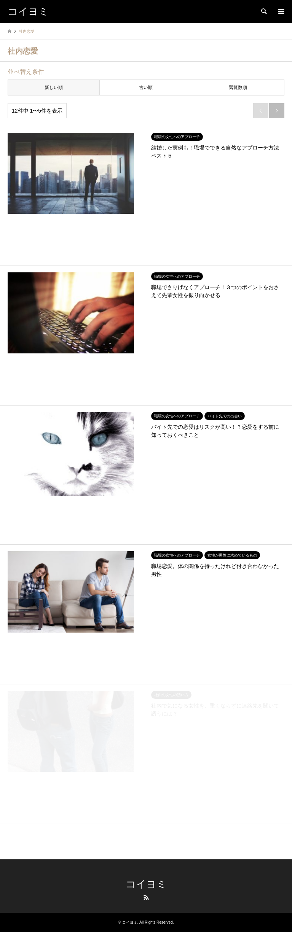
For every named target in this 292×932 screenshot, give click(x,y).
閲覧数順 (238, 87)
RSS (146, 897)
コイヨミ (146, 884)
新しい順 (54, 87)
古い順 (146, 87)
